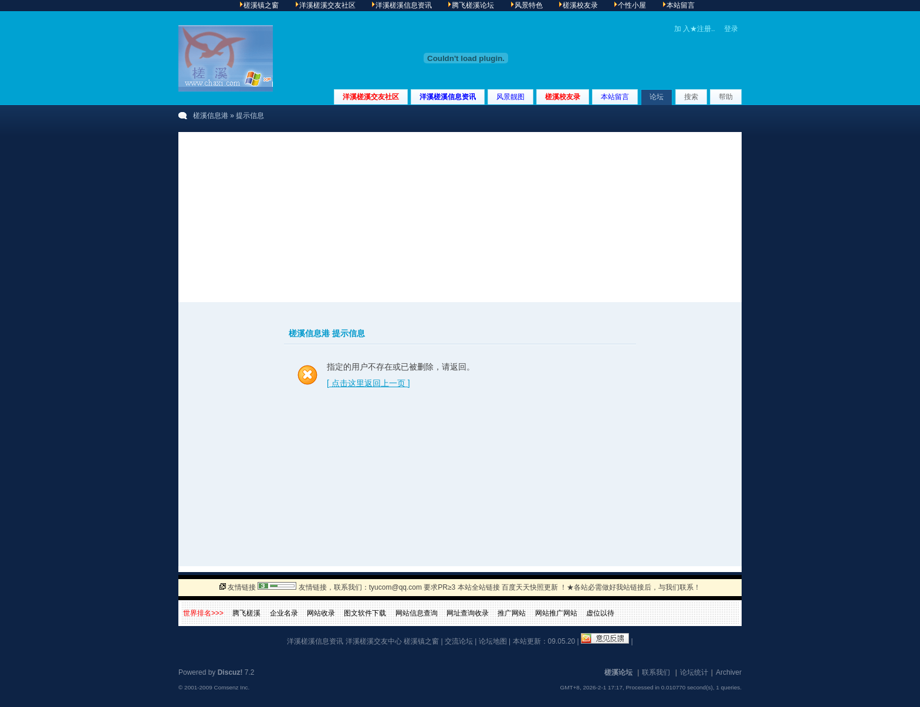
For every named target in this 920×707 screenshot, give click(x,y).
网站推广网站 (556, 613)
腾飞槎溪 (246, 613)
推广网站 (512, 613)
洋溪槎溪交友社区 (371, 97)
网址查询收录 (468, 613)
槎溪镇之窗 (421, 641)
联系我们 (656, 672)
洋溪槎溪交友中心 (374, 641)
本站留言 (615, 97)
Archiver (729, 672)
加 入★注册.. (694, 29)
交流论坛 (459, 641)
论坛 (657, 97)
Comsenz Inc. (231, 687)
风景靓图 (510, 97)
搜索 (691, 97)
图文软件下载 (365, 613)
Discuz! (230, 672)
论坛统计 (694, 672)
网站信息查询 (416, 613)
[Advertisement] (460, 214)
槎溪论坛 (618, 672)
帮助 (726, 97)
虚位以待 (600, 613)
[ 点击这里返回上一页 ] (368, 383)
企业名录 (284, 613)
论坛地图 (493, 641)
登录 (731, 29)
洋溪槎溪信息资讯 (448, 97)
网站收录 (321, 613)
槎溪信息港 (210, 115)
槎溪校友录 (562, 97)
